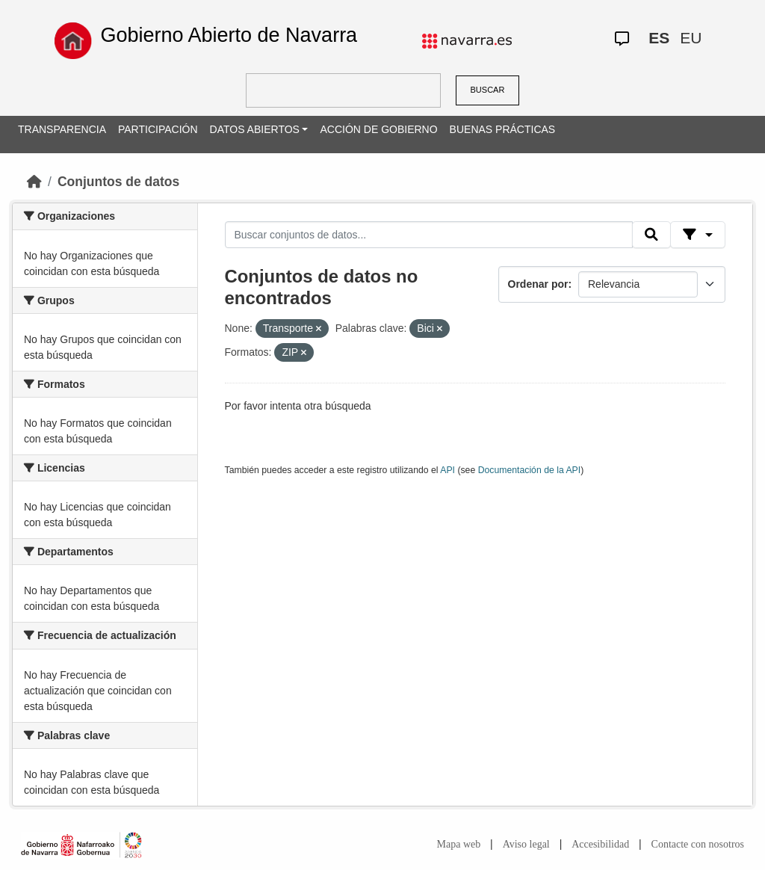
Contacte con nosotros (697, 844)
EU (690, 37)
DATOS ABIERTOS (255, 129)
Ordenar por (538, 284)
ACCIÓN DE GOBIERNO (378, 129)
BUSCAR (488, 89)
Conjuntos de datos (118, 181)
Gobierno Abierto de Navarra (228, 35)
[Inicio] (34, 181)
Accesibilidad (600, 844)
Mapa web (459, 844)
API (447, 470)
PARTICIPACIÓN (158, 129)
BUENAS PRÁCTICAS (503, 129)
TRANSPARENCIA (62, 129)
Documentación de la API (529, 470)
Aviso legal (526, 844)
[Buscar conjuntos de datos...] (429, 234)
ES (658, 37)
